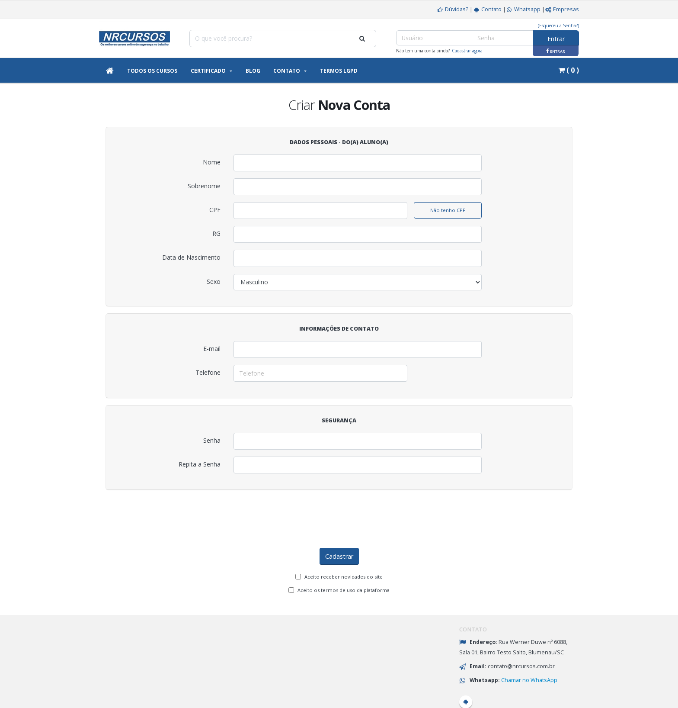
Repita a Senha (200, 464)
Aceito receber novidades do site (343, 543)
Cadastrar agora (467, 51)
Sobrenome (204, 186)
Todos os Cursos (152, 70)
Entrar (556, 39)
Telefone (208, 372)
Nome (212, 162)
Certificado (208, 70)
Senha (212, 440)
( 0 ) (568, 70)
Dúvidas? (452, 9)
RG (216, 233)
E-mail (212, 348)
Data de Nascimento (191, 257)
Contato (487, 9)
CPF (215, 210)
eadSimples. (562, 697)
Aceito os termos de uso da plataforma (343, 556)
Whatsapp (523, 9)
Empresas (562, 9)
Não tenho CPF (447, 210)
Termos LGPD (339, 70)
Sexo (214, 281)
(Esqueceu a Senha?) (558, 26)
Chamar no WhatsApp (529, 646)
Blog (253, 70)
